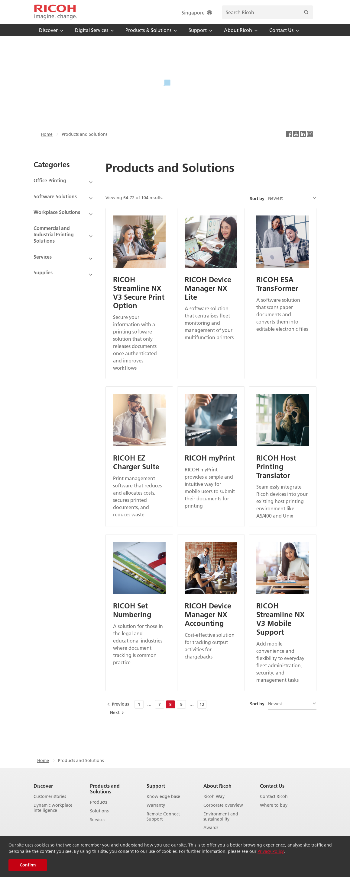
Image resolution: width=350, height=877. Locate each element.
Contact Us (272, 786)
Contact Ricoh (274, 796)
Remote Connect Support (163, 817)
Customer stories (50, 796)
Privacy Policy (271, 851)
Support (156, 786)
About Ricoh (217, 786)
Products (98, 802)
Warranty (156, 805)
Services (97, 819)
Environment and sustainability (220, 817)
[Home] (56, 12)
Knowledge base (163, 796)
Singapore (197, 12)
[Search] (306, 12)
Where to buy (273, 805)
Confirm (28, 865)
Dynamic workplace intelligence (53, 808)
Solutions (99, 811)
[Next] (116, 712)
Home (47, 134)
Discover (43, 786)
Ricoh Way (214, 796)
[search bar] (267, 12)
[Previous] (118, 704)
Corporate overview (223, 805)
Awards (210, 827)
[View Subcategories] (63, 182)
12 (201, 704)
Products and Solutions (105, 788)
